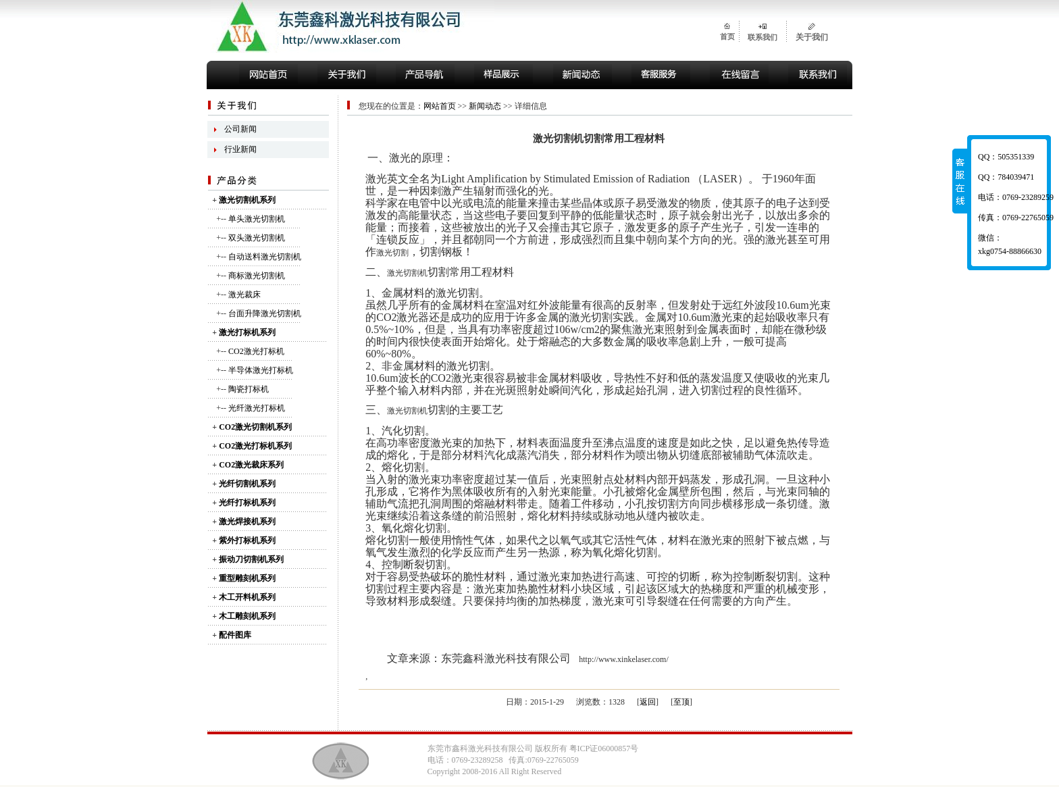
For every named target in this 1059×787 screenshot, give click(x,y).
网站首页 (439, 106)
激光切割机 (407, 273)
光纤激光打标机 (256, 408)
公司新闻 (240, 129)
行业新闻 (240, 149)
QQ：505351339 (1006, 156)
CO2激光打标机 (256, 351)
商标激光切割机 (256, 275)
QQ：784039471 (1006, 177)
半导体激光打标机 (260, 370)
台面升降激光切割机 (264, 313)
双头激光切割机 (256, 238)
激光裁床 (244, 294)
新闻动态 (485, 106)
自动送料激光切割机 (264, 256)
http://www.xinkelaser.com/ (624, 659)
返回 (648, 702)
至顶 (681, 702)
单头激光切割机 (256, 219)
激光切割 (392, 252)
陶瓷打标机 (248, 389)
